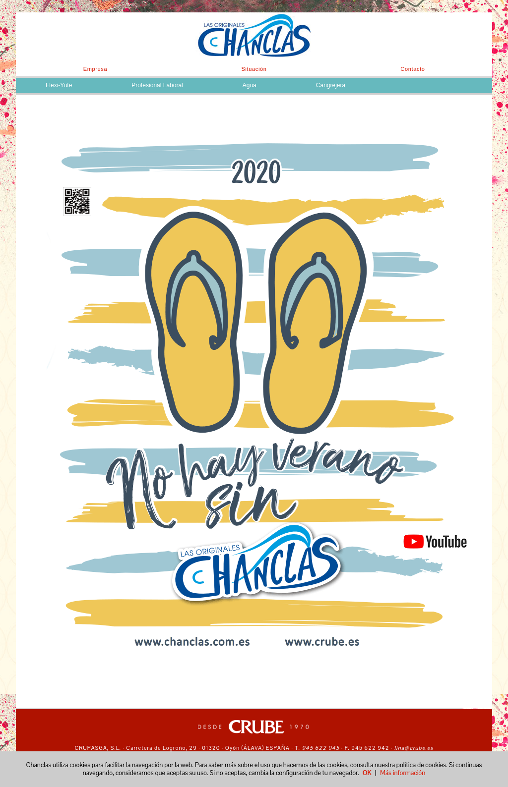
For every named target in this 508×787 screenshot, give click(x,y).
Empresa (95, 69)
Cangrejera (330, 85)
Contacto (412, 69)
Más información (402, 773)
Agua (249, 85)
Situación (253, 69)
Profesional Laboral (157, 85)
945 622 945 (319, 747)
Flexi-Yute (59, 85)
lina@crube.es (414, 747)
